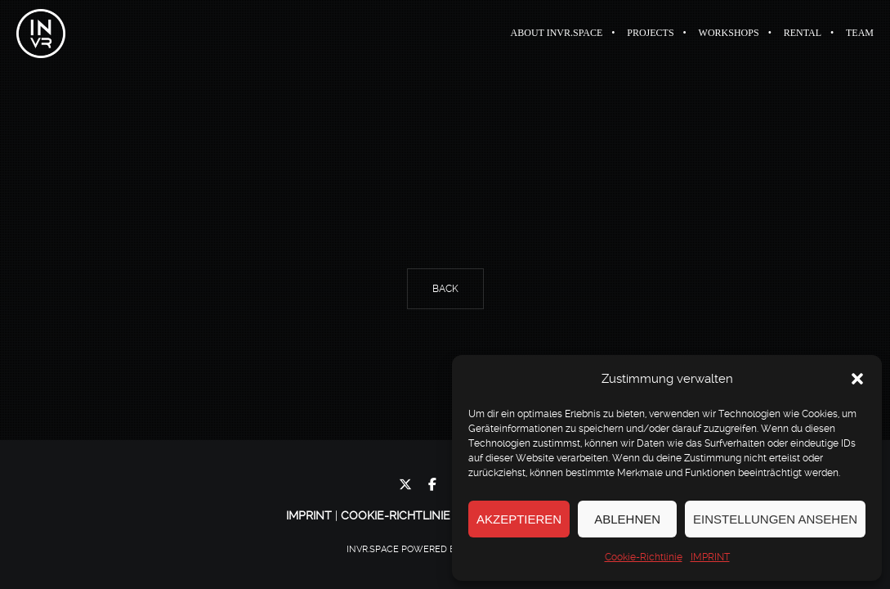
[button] (857, 379)
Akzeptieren (518, 519)
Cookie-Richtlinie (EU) (408, 515)
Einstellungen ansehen (775, 519)
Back (445, 288)
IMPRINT (710, 557)
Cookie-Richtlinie (643, 557)
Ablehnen (627, 519)
